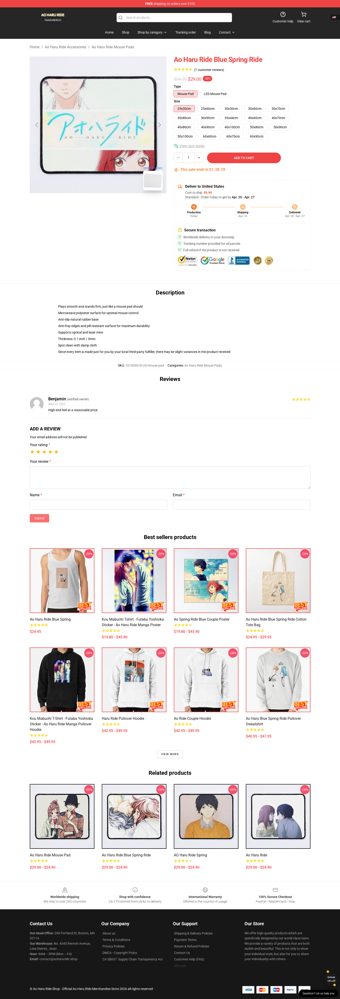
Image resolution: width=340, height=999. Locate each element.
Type (177, 86)
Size (177, 101)
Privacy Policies (113, 946)
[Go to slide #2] (110, 204)
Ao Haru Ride (256, 855)
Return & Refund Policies (191, 946)
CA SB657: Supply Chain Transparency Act (132, 959)
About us (108, 933)
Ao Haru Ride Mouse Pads (113, 47)
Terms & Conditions (116, 940)
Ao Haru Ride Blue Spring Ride (126, 855)
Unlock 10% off (331, 979)
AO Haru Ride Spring (190, 855)
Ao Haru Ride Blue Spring (50, 619)
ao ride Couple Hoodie (192, 718)
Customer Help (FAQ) (189, 959)
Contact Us (182, 953)
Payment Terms (185, 940)
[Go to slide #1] (86, 204)
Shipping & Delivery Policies (193, 933)
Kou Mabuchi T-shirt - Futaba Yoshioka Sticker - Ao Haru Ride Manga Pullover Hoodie (61, 724)
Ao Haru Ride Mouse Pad (50, 855)
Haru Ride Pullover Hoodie (123, 718)
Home (34, 47)
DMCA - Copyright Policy (119, 953)
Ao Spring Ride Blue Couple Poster (201, 619)
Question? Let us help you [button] (318, 993)
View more (170, 754)
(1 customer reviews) (209, 70)
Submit (39, 518)
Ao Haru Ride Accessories (65, 47)
